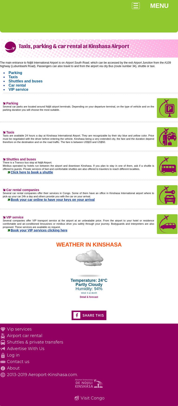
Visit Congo (93, 398)
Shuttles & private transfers (35, 342)
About (13, 368)
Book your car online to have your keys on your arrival (53, 199)
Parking (15, 73)
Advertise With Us (25, 348)
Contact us (18, 361)
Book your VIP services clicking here (39, 230)
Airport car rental (24, 335)
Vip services (19, 329)
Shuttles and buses (26, 81)
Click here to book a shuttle (32, 172)
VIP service (18, 89)
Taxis (13, 77)
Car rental (17, 85)
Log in (13, 355)
